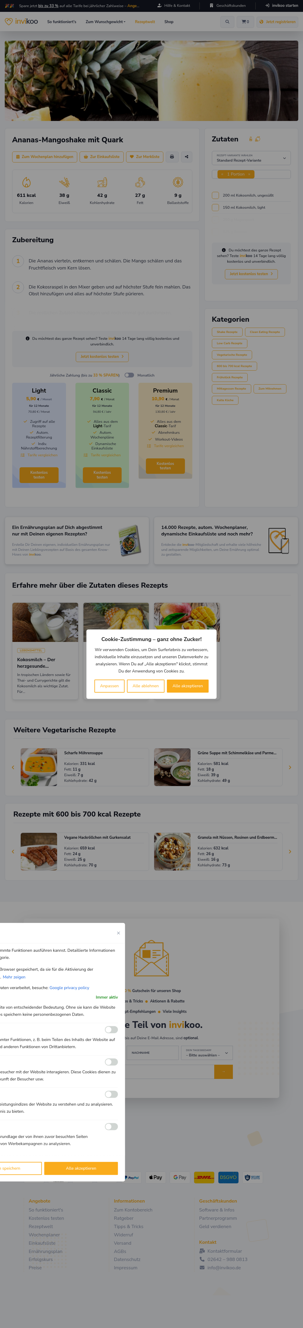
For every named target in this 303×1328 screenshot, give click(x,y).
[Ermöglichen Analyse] (111, 1062)
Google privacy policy (69, 987)
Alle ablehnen (146, 686)
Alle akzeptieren (188, 686)
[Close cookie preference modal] (118, 932)
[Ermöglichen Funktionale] (111, 1029)
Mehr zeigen (14, 977)
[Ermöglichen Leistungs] (111, 1094)
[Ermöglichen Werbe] (111, 1126)
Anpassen (109, 686)
